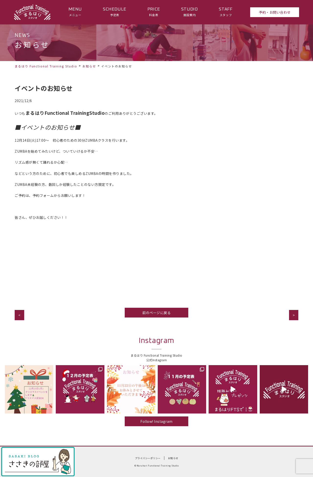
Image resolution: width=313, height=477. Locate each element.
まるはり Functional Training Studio (46, 66)
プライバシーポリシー (148, 458)
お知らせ (89, 66)
